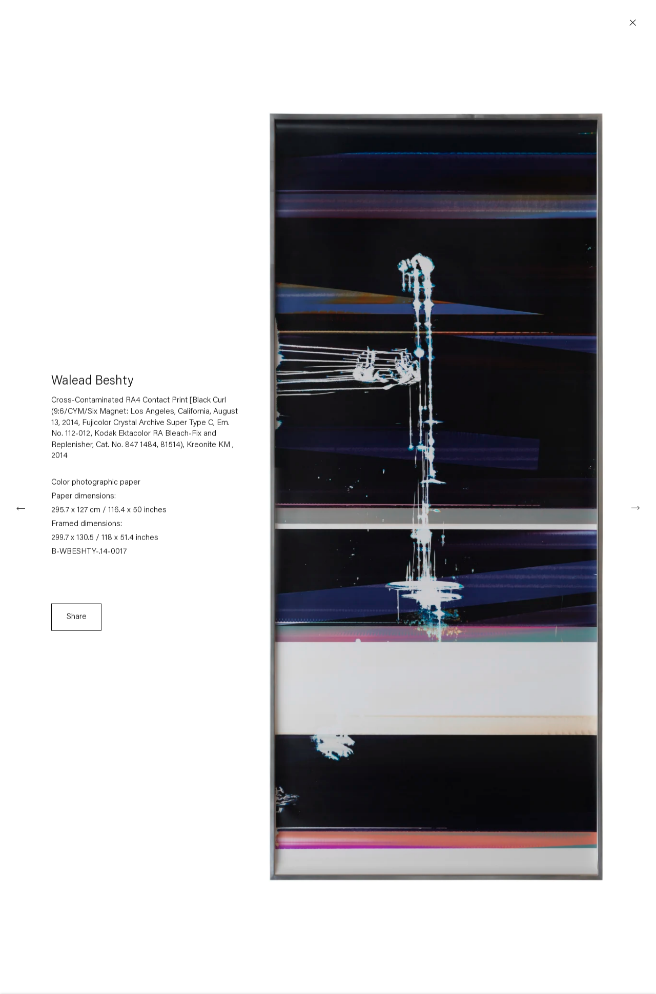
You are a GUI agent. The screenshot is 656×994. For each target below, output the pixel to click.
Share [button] (77, 619)
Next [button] (635, 507)
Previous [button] (20, 507)
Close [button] (633, 23)
